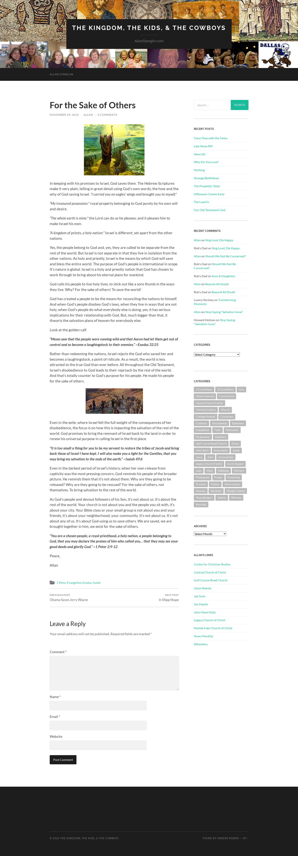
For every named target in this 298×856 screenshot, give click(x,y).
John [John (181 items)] (210, 457)
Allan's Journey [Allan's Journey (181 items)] (205, 396)
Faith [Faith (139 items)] (217, 430)
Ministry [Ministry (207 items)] (239, 470)
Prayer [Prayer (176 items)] (218, 477)
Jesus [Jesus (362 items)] (199, 457)
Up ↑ (245, 838)
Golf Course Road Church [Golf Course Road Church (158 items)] (211, 443)
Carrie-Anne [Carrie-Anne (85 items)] (226, 396)
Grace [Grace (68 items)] (235, 443)
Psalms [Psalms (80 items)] (215, 484)
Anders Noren (228, 838)
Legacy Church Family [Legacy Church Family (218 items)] (209, 463)
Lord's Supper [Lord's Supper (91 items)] (235, 463)
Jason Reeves (202, 588)
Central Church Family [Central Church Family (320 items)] (209, 403)
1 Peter (61, 582)
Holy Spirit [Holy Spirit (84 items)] (202, 450)
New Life (199, 154)
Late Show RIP (203, 146)
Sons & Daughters (223, 276)
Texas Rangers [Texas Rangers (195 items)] (204, 497)
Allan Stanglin (61, 74)
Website (56, 736)
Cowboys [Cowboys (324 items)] (201, 423)
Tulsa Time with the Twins (210, 138)
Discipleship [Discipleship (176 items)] (219, 423)
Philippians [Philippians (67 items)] (202, 477)
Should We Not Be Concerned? (225, 256)
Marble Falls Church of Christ (213, 628)
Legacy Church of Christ (209, 620)
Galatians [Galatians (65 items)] (220, 436)
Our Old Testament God (209, 210)
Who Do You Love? (206, 162)
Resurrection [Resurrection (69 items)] (232, 484)
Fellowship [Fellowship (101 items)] (232, 430)
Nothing (199, 170)
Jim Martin (201, 604)
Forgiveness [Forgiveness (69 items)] (203, 436)
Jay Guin (199, 596)
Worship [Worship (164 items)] (201, 504)
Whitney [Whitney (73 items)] (236, 497)
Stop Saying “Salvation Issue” (224, 312)
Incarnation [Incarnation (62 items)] (221, 450)
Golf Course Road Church (210, 580)
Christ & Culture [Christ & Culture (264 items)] (206, 409)
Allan (88, 114)
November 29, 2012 (64, 114)
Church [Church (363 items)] (225, 409)
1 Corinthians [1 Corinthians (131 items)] (204, 389)
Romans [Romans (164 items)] (200, 490)
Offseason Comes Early (209, 194)
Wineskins (201, 644)
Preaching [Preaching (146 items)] (234, 477)
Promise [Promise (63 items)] (201, 484)
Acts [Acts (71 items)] (241, 389)
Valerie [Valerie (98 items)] (222, 497)
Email (55, 716)
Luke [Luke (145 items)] (198, 470)
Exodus (87, 582)
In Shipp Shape (169, 598)
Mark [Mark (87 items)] (210, 470)
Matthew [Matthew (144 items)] (223, 470)
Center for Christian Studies (212, 564)
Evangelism (74, 582)
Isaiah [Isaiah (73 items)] (236, 450)
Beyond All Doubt (217, 284)
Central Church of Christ (210, 572)
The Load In (201, 202)
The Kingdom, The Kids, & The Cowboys (149, 27)
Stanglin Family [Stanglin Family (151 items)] (236, 490)
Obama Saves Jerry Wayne (69, 598)
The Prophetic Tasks (207, 186)
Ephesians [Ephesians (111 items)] (238, 423)
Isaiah (97, 582)
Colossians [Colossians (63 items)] (226, 416)
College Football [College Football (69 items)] (205, 416)
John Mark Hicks (205, 612)
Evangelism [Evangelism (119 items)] (202, 430)
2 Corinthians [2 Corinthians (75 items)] (225, 389)
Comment (58, 652)
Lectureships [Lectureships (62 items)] (225, 457)
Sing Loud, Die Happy (219, 240)
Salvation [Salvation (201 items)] (216, 490)
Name (55, 697)
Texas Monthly (203, 636)
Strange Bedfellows (206, 178)
